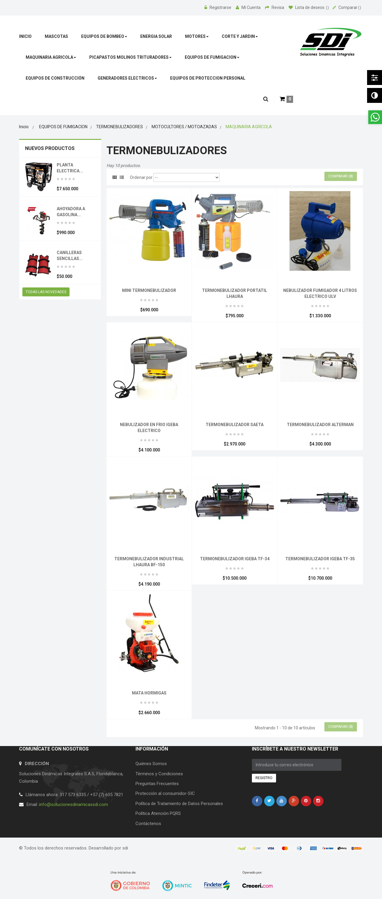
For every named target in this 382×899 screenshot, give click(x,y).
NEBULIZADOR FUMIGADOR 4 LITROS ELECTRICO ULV (320, 293)
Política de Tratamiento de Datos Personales (179, 803)
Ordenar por (141, 177)
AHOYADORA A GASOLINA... (71, 211)
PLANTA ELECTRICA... (70, 168)
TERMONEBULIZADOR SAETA (235, 424)
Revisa (275, 7)
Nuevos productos (50, 148)
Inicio (24, 126)
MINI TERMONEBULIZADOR (149, 290)
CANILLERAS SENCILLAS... (70, 255)
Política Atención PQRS (158, 813)
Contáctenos (148, 823)
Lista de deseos (309, 7)
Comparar (346, 7)
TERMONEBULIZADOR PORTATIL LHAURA (234, 293)
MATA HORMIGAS (149, 693)
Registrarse (218, 7)
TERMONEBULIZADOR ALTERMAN (320, 424)
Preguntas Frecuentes (157, 783)
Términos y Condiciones (159, 773)
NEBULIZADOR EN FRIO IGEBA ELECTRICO (149, 427)
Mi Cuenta (248, 7)
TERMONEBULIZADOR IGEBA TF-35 (320, 558)
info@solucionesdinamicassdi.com (73, 804)
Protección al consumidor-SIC (165, 793)
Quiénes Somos (151, 763)
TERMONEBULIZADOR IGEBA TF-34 (234, 558)
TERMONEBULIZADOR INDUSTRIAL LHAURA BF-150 (149, 561)
